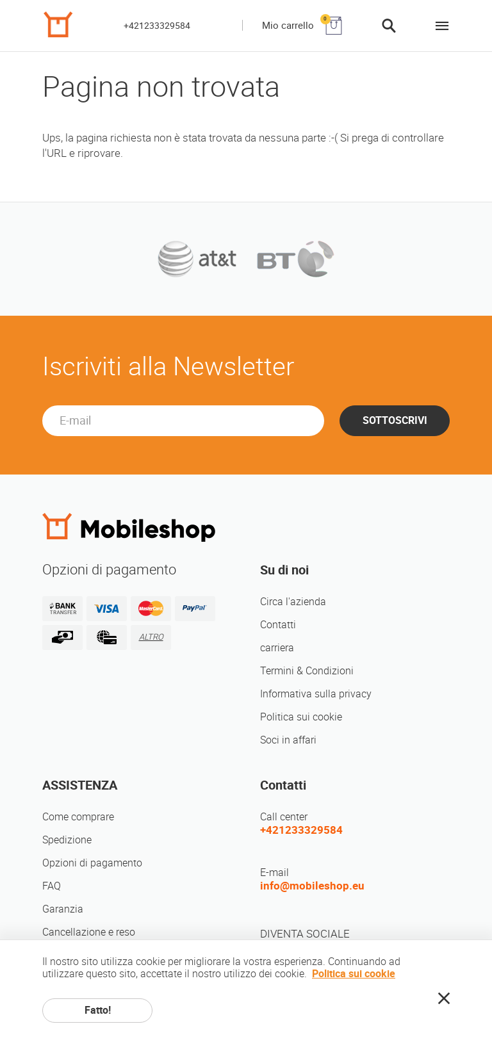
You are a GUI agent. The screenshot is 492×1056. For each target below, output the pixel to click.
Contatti (278, 625)
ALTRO (151, 637)
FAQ (51, 886)
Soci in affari (288, 740)
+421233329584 (157, 25)
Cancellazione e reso (88, 932)
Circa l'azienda (293, 602)
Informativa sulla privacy (316, 694)
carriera (277, 648)
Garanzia (62, 909)
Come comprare (78, 817)
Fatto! (98, 1010)
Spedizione (67, 840)
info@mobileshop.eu (312, 885)
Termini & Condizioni (307, 671)
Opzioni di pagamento (92, 863)
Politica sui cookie (301, 717)
